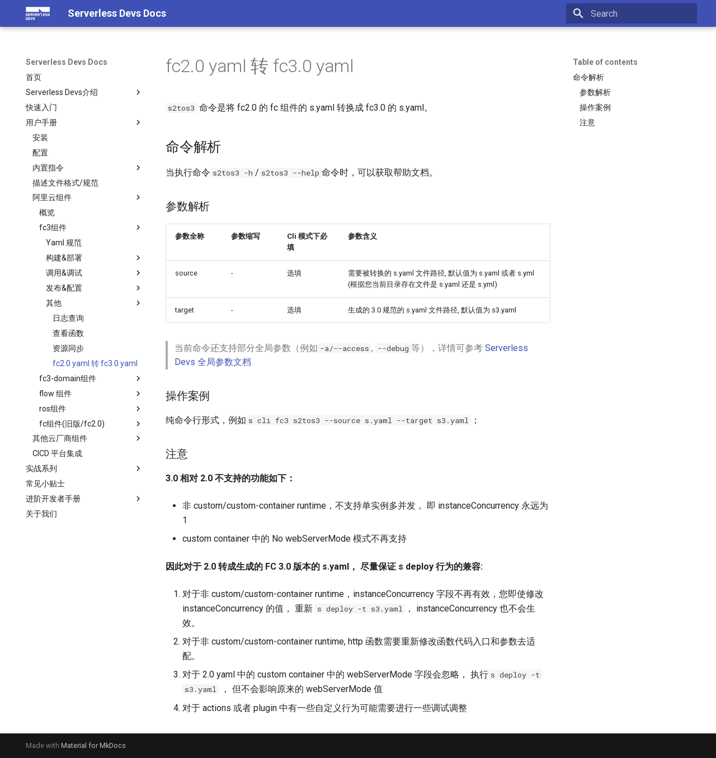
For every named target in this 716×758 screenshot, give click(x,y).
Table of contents (605, 62)
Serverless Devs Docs (66, 62)
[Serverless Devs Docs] (37, 13)
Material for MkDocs (93, 745)
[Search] (631, 13)
